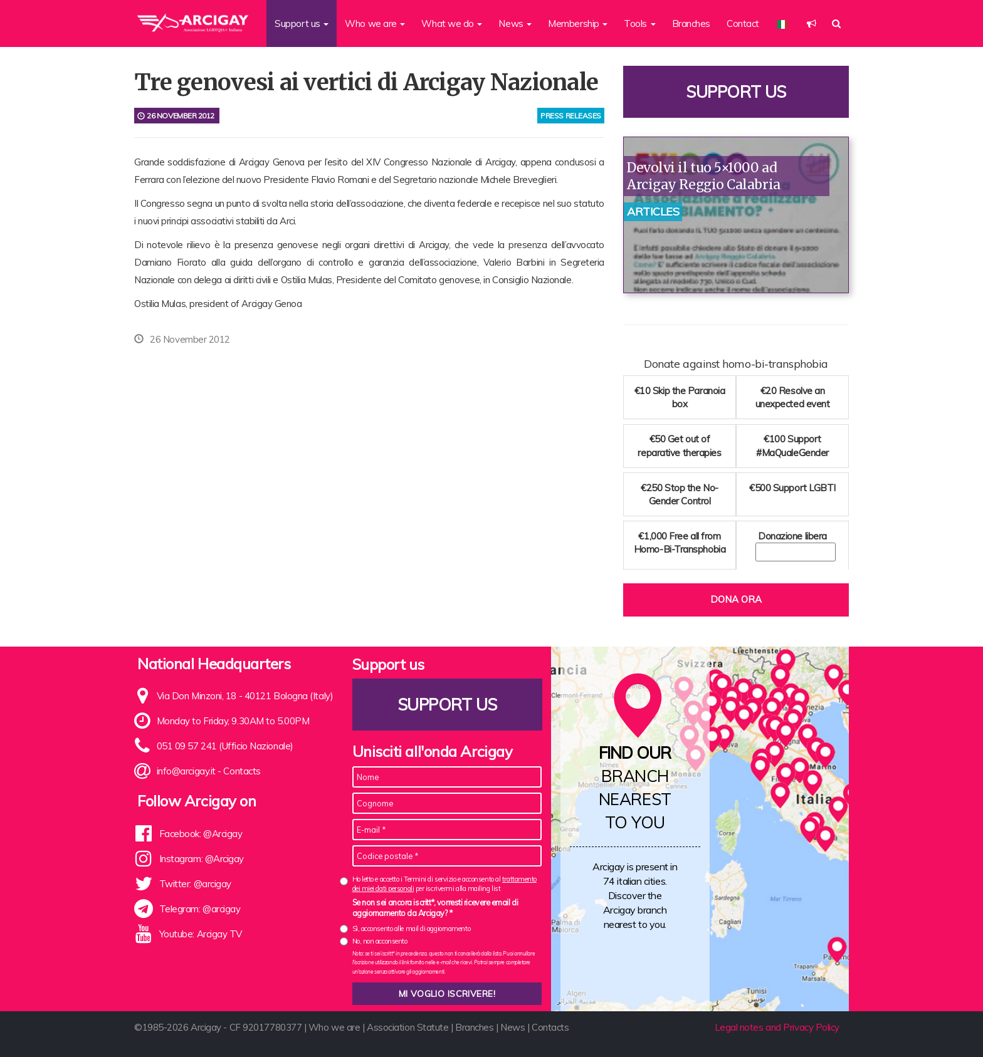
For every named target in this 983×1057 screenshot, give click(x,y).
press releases (570, 115)
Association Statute (407, 1027)
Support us (736, 91)
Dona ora (736, 599)
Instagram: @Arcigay (201, 859)
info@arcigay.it (186, 771)
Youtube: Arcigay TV (200, 934)
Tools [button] (639, 23)
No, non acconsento (379, 941)
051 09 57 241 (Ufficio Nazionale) (225, 746)
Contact (743, 23)
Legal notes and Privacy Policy (777, 1027)
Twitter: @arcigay (195, 884)
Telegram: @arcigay (200, 909)
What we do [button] (451, 23)
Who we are (334, 1027)
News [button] (515, 23)
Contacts (241, 771)
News (512, 1027)
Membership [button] (577, 23)
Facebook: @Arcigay (201, 834)
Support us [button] (302, 23)
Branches (691, 23)
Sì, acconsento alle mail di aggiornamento (411, 928)
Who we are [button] (375, 23)
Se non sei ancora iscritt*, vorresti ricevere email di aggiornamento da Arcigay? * (435, 908)
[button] (811, 23)
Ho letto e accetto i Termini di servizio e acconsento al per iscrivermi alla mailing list (444, 884)
